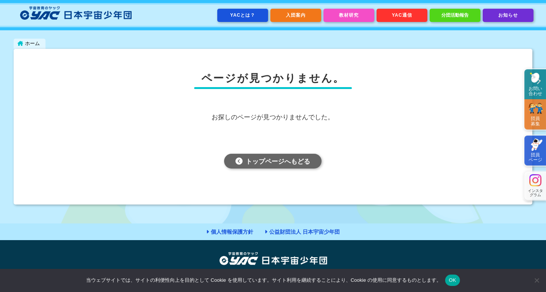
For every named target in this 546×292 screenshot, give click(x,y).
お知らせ (508, 15)
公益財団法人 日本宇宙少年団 (304, 231)
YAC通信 (402, 15)
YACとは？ (242, 15)
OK (452, 280)
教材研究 (349, 15)
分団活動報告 (455, 15)
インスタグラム (535, 193)
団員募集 (535, 121)
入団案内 (296, 15)
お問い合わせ (535, 91)
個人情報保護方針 (232, 231)
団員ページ (535, 157)
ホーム (32, 43)
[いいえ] (536, 280)
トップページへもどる (278, 162)
